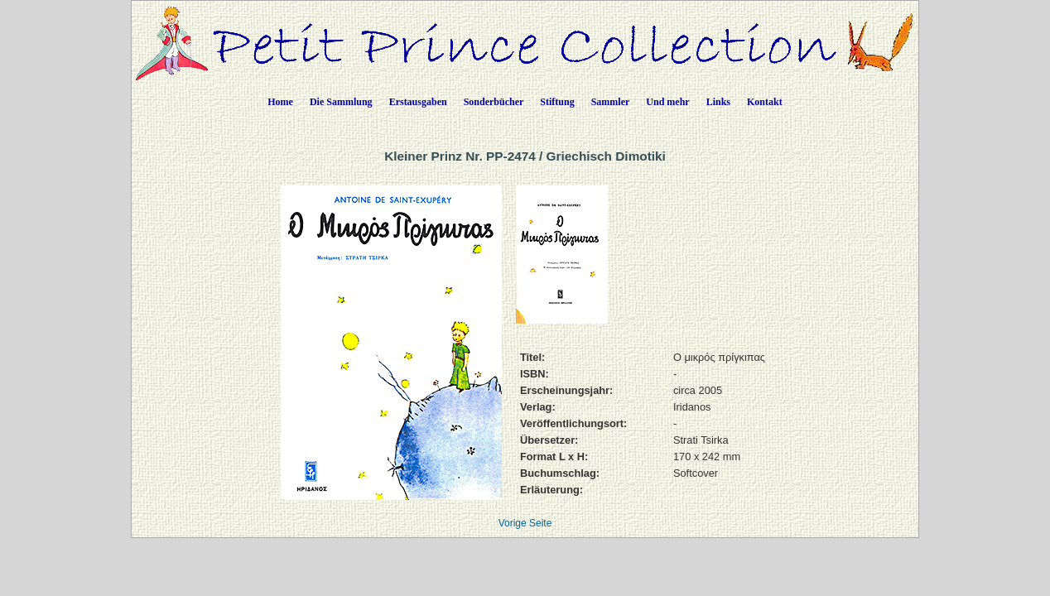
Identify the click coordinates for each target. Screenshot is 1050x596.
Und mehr (667, 102)
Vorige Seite (525, 523)
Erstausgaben (418, 102)
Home (280, 102)
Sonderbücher (494, 102)
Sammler (610, 102)
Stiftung (557, 102)
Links (718, 102)
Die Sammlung (341, 102)
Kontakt (765, 102)
